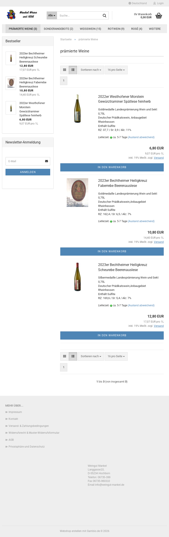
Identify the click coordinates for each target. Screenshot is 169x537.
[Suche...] (52, 15)
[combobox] (91, 70)
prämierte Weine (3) (23, 28)
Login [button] (158, 3)
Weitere (155, 28)
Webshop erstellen (71, 531)
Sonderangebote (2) (58, 28)
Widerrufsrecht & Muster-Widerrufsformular (34, 432)
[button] (137, 3)
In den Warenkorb (112, 167)
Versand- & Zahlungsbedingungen (29, 425)
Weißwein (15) (90, 28)
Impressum (15, 412)
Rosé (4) (136, 28)
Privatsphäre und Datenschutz (27, 446)
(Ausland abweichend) (141, 137)
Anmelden (28, 172)
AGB (11, 439)
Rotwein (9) (116, 28)
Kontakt (13, 418)
